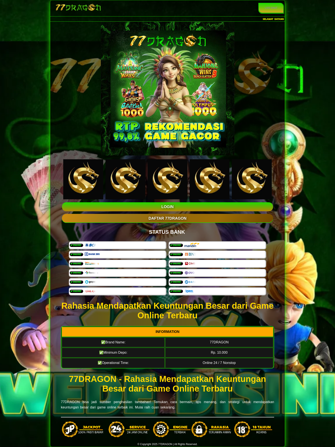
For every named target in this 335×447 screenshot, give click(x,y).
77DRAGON (70, 402)
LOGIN (168, 207)
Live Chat (271, 7)
